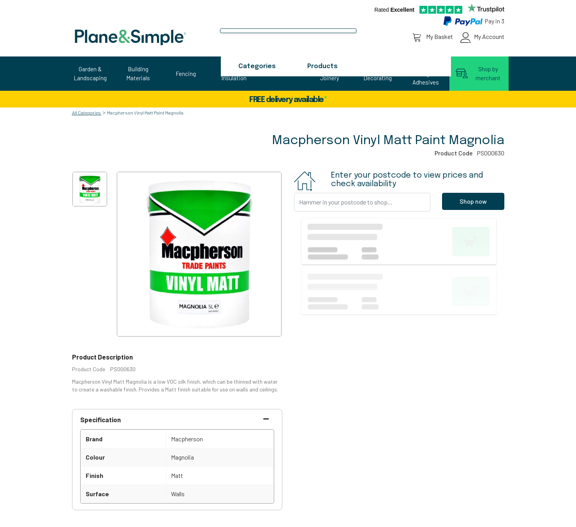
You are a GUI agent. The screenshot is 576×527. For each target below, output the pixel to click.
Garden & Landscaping (90, 73)
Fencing (186, 73)
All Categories (86, 112)
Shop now (473, 201)
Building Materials (138, 73)
